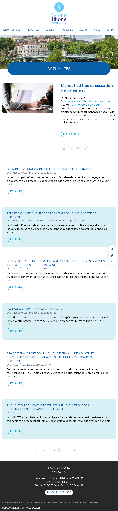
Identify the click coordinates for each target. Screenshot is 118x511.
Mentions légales (86, 503)
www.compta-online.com (86, 105)
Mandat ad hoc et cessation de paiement (37, 309)
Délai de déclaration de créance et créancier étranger (49, 169)
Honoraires (63, 503)
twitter (112, 255)
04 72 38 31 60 (48, 485)
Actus (97, 30)
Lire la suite (69, 134)
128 (44, 450)
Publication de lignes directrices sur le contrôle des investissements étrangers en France (48, 407)
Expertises (33, 30)
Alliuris (83, 30)
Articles (97, 503)
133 (69, 450)
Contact (111, 30)
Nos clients (67, 30)
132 (64, 450)
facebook (112, 249)
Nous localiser (60, 492)
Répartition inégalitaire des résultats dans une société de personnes (51, 215)
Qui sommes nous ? (11, 30)
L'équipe (50, 30)
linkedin (112, 261)
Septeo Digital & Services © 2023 (21, 507)
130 (54, 450)
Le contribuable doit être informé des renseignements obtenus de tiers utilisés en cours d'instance (58, 263)
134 (74, 450)
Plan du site (73, 503)
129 (49, 450)
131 (59, 450)
